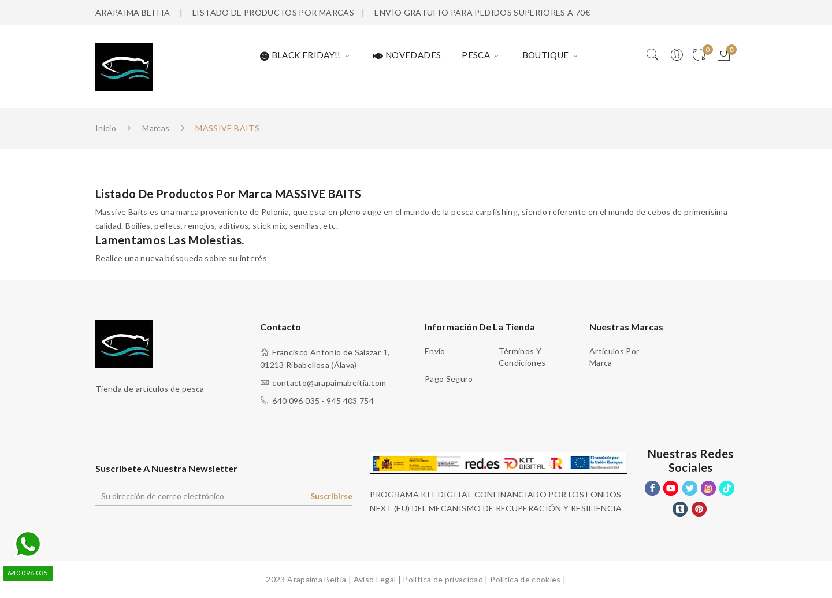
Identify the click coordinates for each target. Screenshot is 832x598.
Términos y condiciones (522, 356)
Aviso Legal (375, 579)
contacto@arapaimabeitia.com (329, 383)
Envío (435, 351)
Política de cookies (525, 579)
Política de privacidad (443, 579)
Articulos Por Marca (614, 356)
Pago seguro (449, 379)
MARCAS (336, 12)
